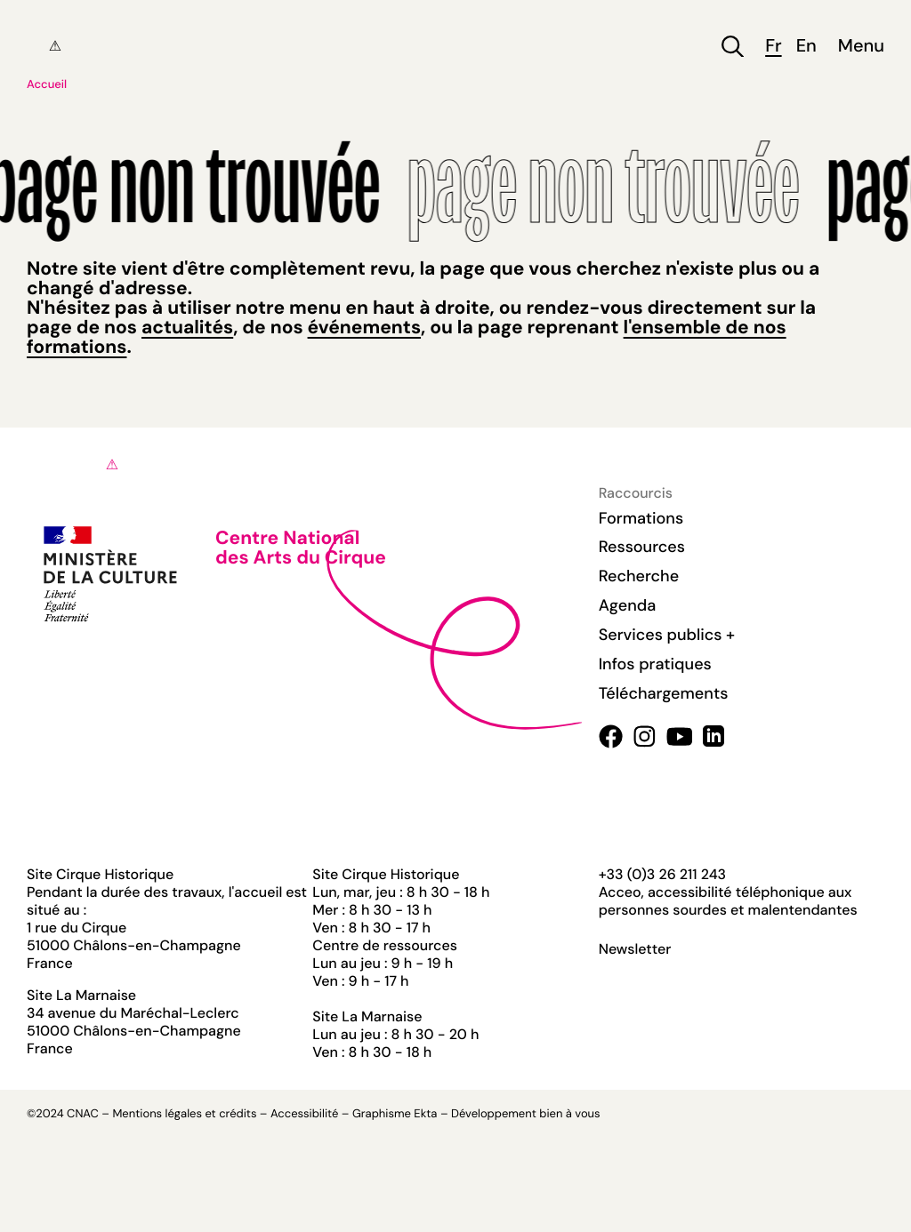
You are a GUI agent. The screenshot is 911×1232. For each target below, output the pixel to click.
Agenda (628, 605)
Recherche (639, 576)
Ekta (425, 1114)
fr (773, 47)
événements (364, 327)
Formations (641, 518)
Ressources (642, 546)
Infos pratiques (655, 664)
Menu (861, 47)
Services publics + (667, 634)
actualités (187, 327)
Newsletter (635, 949)
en (806, 47)
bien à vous (569, 1114)
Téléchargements (664, 693)
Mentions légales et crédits (184, 1114)
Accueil (47, 84)
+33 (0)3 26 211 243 (662, 874)
